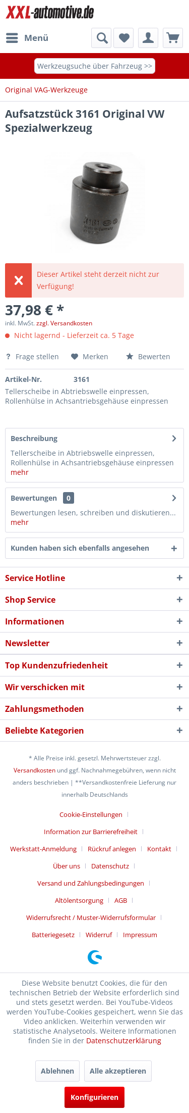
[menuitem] (26, 38)
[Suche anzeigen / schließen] (101, 38)
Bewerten (148, 356)
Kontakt (159, 848)
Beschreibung (34, 438)
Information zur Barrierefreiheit (91, 831)
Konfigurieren (94, 1097)
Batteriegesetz (53, 934)
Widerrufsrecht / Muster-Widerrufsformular (91, 917)
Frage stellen (33, 356)
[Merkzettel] (123, 38)
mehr (20, 472)
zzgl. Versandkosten (64, 323)
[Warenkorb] (173, 38)
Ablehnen (57, 1071)
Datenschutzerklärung (123, 1040)
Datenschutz (110, 865)
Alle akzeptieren (118, 1071)
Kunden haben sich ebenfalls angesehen (80, 548)
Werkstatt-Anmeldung (43, 848)
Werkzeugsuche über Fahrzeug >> (94, 66)
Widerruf (99, 934)
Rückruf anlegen (112, 848)
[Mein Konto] (148, 38)
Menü (27, 36)
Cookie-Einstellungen (90, 814)
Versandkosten (34, 770)
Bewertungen (34, 498)
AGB (120, 900)
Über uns (66, 865)
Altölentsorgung (79, 900)
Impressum (140, 934)
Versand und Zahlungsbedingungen (90, 883)
